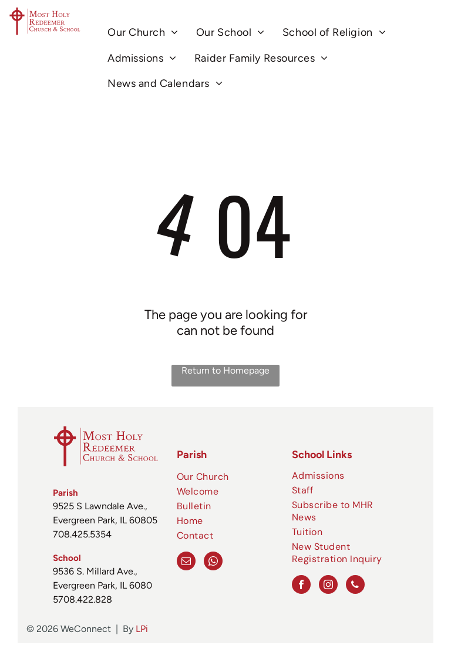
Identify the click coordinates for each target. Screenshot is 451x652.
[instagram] (328, 586)
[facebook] (301, 586)
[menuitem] (143, 32)
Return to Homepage (225, 370)
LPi (142, 628)
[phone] (355, 586)
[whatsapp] (213, 562)
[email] (186, 562)
